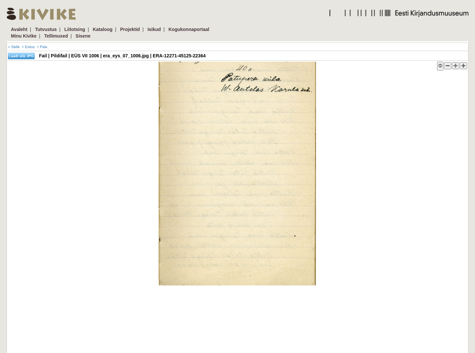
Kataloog (102, 29)
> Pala (42, 47)
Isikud (154, 29)
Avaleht (19, 29)
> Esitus (28, 47)
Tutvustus (46, 29)
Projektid (130, 29)
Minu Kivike (24, 36)
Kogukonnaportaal (189, 29)
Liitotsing (74, 29)
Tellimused (56, 36)
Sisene (83, 36)
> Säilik (14, 47)
